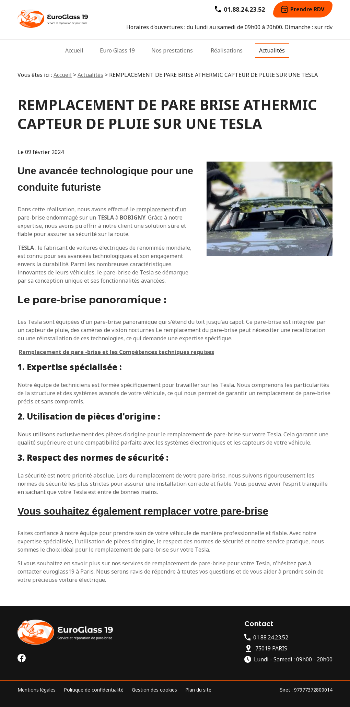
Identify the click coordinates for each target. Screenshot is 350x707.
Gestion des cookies (154, 689)
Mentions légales (37, 689)
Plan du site (198, 689)
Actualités (272, 53)
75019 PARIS (271, 648)
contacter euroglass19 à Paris (56, 571)
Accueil (74, 53)
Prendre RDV (302, 12)
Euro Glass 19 (117, 53)
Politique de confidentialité (94, 689)
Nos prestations (172, 53)
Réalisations (227, 53)
